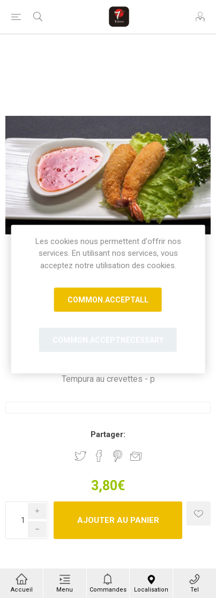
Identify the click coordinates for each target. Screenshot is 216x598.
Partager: (108, 434)
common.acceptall (108, 300)
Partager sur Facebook (99, 456)
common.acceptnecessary (108, 340)
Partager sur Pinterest (117, 456)
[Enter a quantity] (26, 520)
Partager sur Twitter (80, 456)
